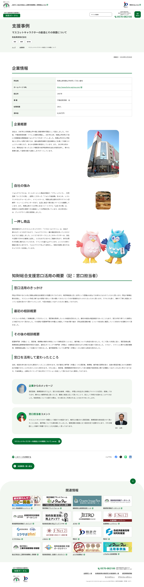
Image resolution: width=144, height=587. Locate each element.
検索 (110, 14)
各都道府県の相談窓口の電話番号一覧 (107, 573)
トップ (14, 47)
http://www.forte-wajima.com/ (70, 87)
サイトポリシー (110, 577)
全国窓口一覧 (88, 573)
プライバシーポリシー (125, 577)
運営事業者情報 (127, 573)
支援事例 (22, 47)
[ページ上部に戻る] (133, 481)
